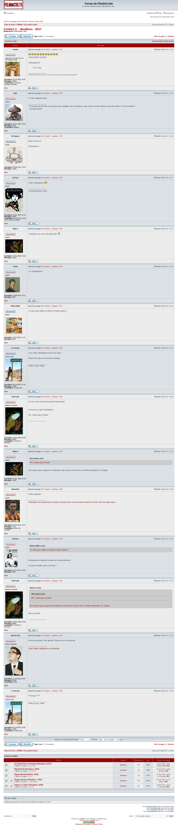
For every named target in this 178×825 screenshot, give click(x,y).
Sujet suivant (168, 41)
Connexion (9, 13)
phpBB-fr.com (94, 820)
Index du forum (9, 24)
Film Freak (18, 31)
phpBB (81, 819)
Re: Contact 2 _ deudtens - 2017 (52, 49)
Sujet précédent (157, 41)
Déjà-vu (162, 781)
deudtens (123, 765)
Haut (6, 88)
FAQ (159, 13)
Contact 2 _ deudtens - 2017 (22, 29)
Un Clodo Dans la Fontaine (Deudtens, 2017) (32, 764)
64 (33, 781)
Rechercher (168, 13)
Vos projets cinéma (30, 24)
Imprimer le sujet (11, 41)
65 (36, 781)
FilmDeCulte (151, 13)
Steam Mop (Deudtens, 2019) (26, 774)
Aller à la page (159, 36)
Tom (25, 31)
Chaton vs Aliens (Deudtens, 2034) (28, 785)
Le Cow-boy (161, 776)
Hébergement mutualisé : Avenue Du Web (89, 824)
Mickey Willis (161, 766)
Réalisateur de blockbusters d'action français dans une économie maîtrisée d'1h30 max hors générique (71, 502)
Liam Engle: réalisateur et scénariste (43, 648)
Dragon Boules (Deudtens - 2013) (28, 780)
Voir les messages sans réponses (16, 21)
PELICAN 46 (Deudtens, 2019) (26, 769)
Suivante (171, 36)
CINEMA (19, 24)
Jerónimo (161, 771)
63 (31, 781)
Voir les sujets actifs (36, 21)
